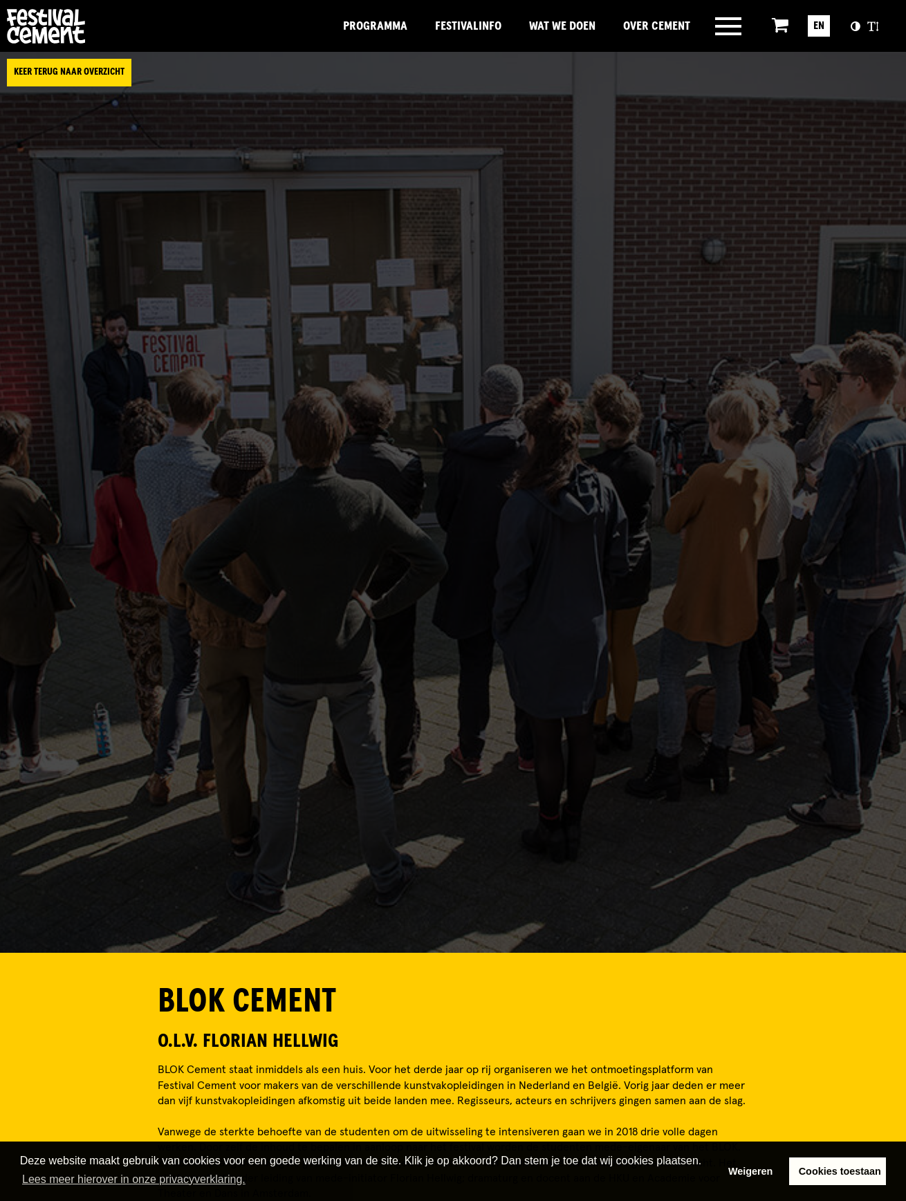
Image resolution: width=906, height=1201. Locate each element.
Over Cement (656, 26)
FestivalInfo (468, 26)
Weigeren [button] (750, 1171)
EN (818, 25)
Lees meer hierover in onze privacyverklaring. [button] (134, 1179)
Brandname (93, 26)
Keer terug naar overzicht (69, 72)
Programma (375, 26)
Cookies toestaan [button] (840, 1171)
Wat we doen (562, 26)
